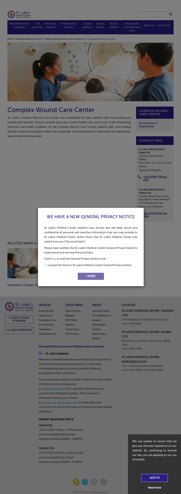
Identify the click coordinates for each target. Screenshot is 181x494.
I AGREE (90, 276)
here (53, 258)
